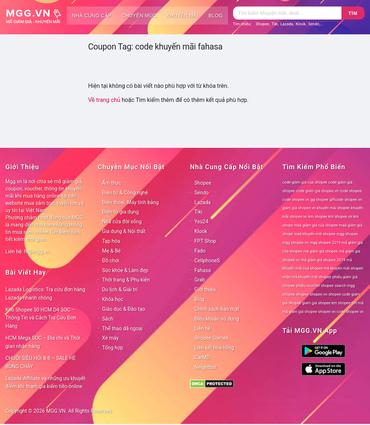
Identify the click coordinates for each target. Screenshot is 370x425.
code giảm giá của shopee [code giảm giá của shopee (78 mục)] (305, 182)
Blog (215, 15)
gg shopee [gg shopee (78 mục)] (319, 199)
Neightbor (205, 367)
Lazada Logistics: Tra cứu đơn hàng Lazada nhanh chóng (45, 294)
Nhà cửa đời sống (122, 221)
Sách (107, 319)
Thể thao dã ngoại (122, 328)
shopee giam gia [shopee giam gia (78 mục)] (303, 303)
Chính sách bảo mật (216, 309)
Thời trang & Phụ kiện (126, 280)
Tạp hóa (111, 241)
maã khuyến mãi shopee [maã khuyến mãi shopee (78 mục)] (315, 234)
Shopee (262, 24)
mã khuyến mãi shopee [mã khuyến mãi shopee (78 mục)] (343, 268)
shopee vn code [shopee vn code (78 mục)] (331, 311)
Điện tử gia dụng (120, 212)
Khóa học (113, 299)
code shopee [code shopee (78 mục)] (351, 191)
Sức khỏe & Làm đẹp (125, 270)
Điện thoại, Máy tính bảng (130, 202)
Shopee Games (211, 338)
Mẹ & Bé (111, 251)
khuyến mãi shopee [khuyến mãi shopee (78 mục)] (333, 208)
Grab (199, 280)
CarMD (202, 357)
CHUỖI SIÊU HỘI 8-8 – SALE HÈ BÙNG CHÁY (40, 362)
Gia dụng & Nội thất (124, 231)
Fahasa (202, 270)
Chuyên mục (138, 15)
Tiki (274, 24)
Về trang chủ (104, 99)
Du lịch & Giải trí (120, 289)
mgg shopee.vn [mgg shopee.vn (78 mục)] (296, 242)
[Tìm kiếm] (287, 13)
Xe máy (110, 338)
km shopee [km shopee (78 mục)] (318, 216)
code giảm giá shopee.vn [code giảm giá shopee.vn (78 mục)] (317, 191)
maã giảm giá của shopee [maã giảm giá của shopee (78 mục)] (316, 225)
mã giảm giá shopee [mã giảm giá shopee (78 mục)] (320, 251)
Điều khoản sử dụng (216, 319)
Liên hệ (202, 328)
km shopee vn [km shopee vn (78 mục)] (340, 216)
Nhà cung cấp (91, 15)
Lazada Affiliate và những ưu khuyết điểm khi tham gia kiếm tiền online (45, 382)
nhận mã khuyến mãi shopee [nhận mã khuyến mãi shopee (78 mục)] (307, 277)
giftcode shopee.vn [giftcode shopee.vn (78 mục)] (346, 199)
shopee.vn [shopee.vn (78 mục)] (318, 294)
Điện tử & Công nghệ (125, 193)
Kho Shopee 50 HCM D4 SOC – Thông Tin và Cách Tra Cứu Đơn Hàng (40, 318)
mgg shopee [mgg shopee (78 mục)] (347, 234)
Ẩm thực (111, 183)
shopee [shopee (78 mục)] (302, 294)
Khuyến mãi (182, 15)
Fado (200, 251)
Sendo (313, 24)
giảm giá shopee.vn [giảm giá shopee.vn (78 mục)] (299, 208)
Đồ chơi (110, 260)
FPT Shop (205, 241)
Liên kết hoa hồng (214, 348)
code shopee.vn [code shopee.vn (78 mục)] (296, 199)
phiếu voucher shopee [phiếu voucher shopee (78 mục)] (315, 285)
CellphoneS (207, 260)
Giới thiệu (205, 289)
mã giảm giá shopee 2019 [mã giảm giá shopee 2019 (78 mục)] (323, 260)
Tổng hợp (112, 348)
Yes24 (201, 221)
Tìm (352, 13)
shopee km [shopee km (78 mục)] (327, 303)
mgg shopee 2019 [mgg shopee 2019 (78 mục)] (325, 242)
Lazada (286, 24)
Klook (301, 24)
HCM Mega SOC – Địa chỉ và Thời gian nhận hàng (42, 342)
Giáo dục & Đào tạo (123, 309)
